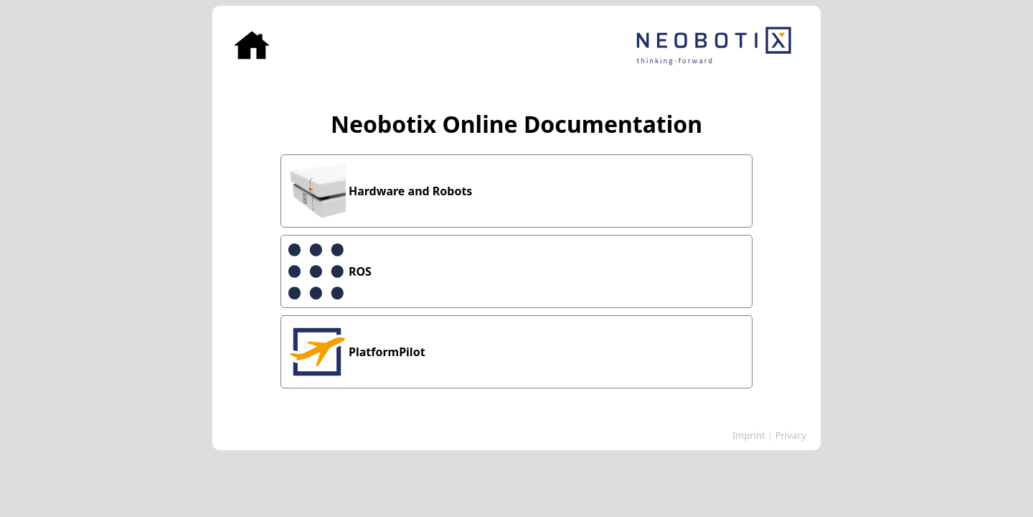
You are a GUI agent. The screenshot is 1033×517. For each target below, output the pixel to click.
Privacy (790, 435)
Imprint (748, 435)
